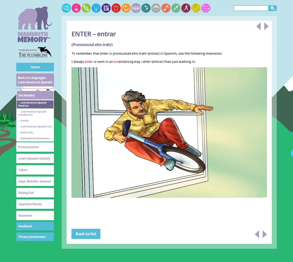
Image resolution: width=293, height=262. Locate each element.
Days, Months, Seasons (34, 181)
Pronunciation (28, 147)
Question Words (30, 204)
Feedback (25, 226)
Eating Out (26, 192)
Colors (22, 170)
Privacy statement (32, 236)
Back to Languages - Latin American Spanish (35, 79)
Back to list (85, 234)
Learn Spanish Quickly (34, 158)
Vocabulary (26, 95)
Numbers (25, 215)
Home (35, 67)
